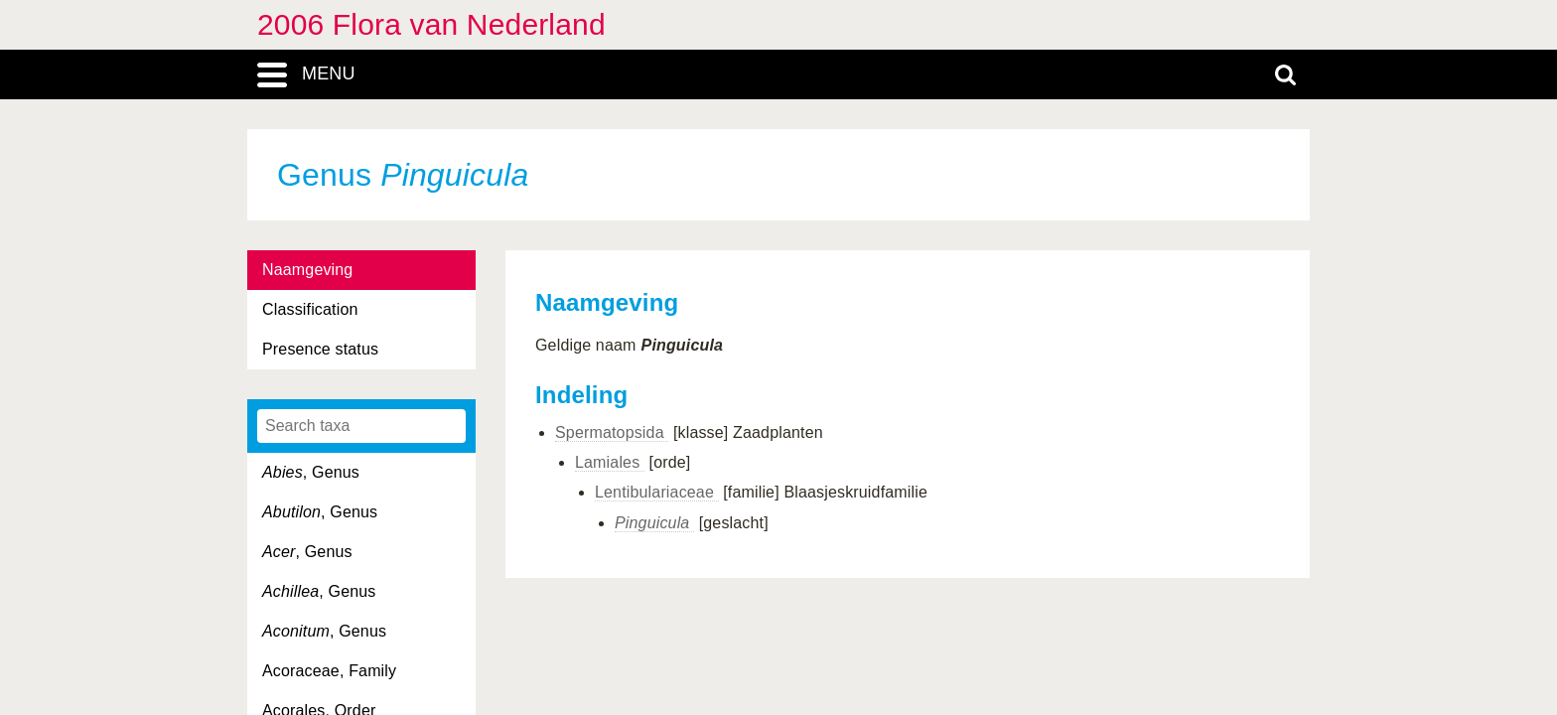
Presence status (320, 349)
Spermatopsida (611, 432)
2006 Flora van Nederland (431, 24)
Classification (310, 309)
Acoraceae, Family (329, 670)
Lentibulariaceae (657, 492)
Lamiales (609, 462)
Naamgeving (307, 269)
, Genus (310, 472)
